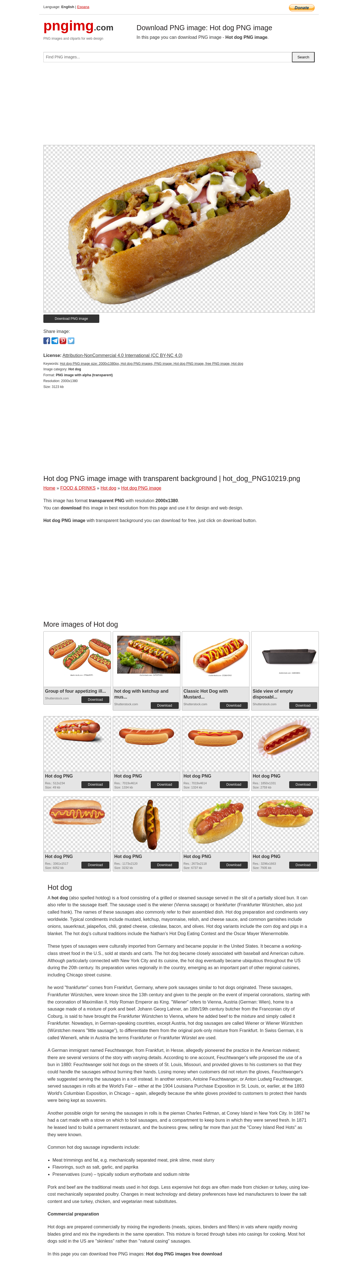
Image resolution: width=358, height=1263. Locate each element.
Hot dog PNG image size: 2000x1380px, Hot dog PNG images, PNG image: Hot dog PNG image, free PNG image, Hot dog (151, 364)
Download (95, 700)
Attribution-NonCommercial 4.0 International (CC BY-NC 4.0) (122, 355)
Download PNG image (71, 319)
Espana (83, 7)
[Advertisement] (179, 106)
